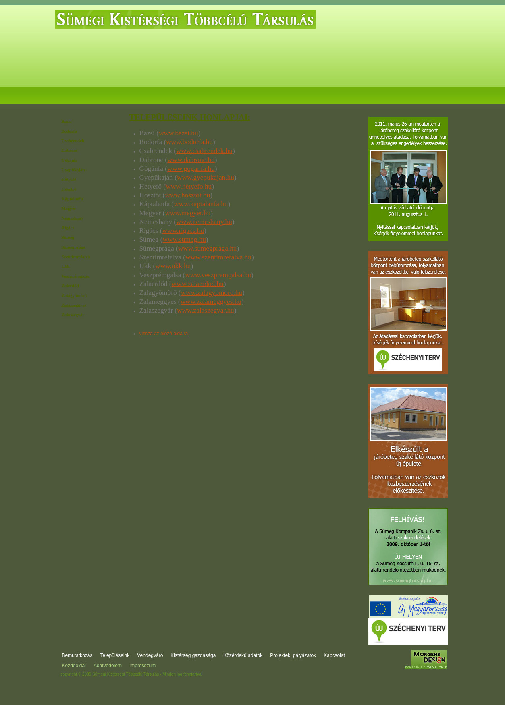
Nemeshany (72, 218)
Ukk (66, 266)
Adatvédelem (108, 665)
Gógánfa (70, 160)
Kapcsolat (423, 94)
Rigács (68, 227)
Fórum (391, 94)
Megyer (69, 208)
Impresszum (142, 665)
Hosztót (69, 189)
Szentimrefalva (76, 256)
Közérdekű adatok (282, 94)
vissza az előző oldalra (163, 333)
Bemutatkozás (77, 94)
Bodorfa (69, 131)
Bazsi (67, 121)
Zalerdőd (70, 285)
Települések (125, 94)
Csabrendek (73, 140)
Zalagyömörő (74, 295)
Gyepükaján (73, 169)
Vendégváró (170, 94)
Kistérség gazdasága (222, 94)
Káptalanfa (72, 198)
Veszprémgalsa (76, 276)
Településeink (115, 655)
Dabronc (70, 150)
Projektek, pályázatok (344, 94)
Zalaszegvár (73, 314)
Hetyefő (69, 179)
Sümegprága (73, 247)
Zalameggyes (74, 305)
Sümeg (68, 237)
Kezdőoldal (74, 665)
